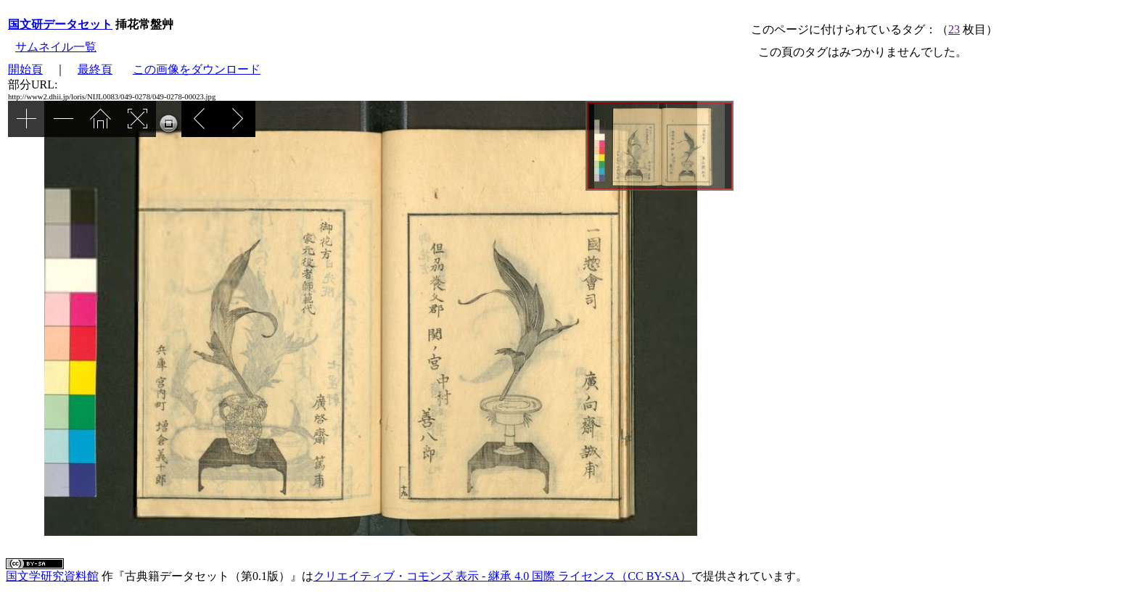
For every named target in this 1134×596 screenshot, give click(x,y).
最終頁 (95, 69)
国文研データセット (60, 24)
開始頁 (25, 69)
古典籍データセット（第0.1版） (207, 576)
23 (954, 29)
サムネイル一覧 (55, 47)
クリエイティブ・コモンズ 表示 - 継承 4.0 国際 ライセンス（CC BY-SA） (502, 576)
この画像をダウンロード (196, 69)
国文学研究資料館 (52, 576)
